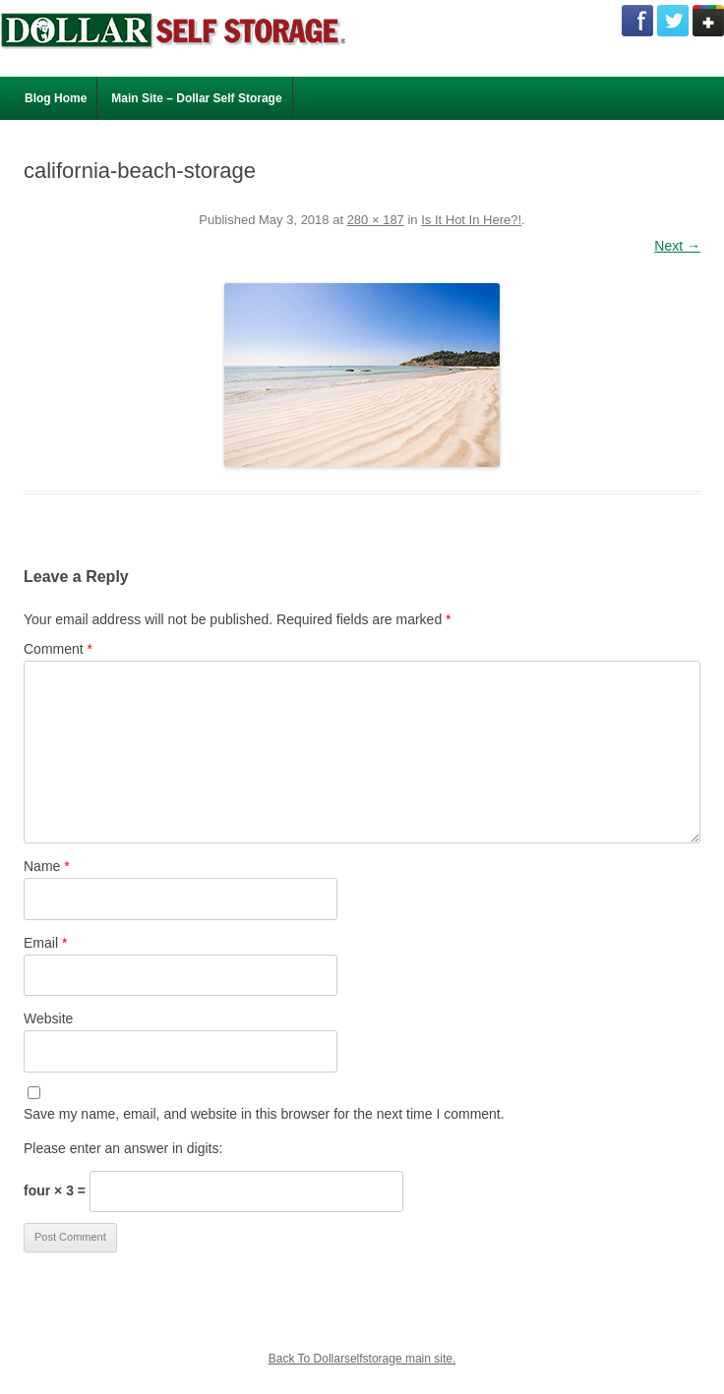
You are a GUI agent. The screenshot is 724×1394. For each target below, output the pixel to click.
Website (48, 1018)
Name (47, 866)
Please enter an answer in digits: (123, 1148)
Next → (677, 246)
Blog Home (56, 98)
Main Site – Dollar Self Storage (196, 98)
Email (45, 943)
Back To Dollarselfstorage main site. (362, 1358)
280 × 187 (375, 219)
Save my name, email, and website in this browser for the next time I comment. (264, 1114)
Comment (58, 649)
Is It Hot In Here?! (471, 219)
